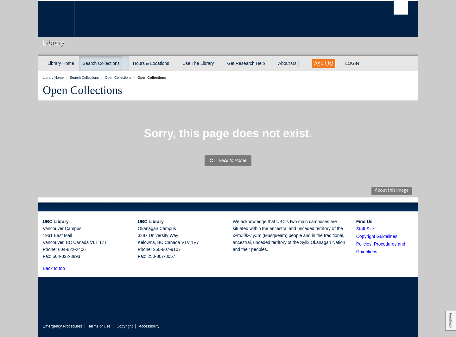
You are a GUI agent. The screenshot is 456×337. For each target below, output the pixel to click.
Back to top (57, 268)
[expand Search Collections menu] (125, 63)
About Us (287, 63)
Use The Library (198, 63)
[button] (68, 268)
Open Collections (82, 90)
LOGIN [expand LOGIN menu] (352, 63)
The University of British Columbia (56, 19)
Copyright (125, 326)
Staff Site (365, 228)
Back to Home (228, 160)
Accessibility (149, 326)
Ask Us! (323, 63)
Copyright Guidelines (376, 236)
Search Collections (101, 63)
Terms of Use (99, 326)
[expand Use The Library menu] (220, 63)
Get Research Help (246, 63)
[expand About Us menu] (302, 63)
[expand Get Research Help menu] (271, 63)
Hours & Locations (151, 63)
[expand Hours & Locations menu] (175, 63)
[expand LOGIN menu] (365, 63)
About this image (391, 190)
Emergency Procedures (62, 326)
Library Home (61, 63)
